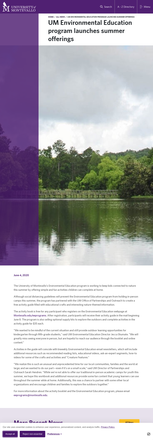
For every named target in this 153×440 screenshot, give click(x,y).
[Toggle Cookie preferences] (54, 434)
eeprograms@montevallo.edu (30, 395)
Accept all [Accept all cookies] (10, 434)
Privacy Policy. (108, 427)
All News (60, 17)
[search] (105, 7)
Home (51, 17)
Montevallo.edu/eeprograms (30, 315)
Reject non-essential (32, 434)
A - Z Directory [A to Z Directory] (125, 6)
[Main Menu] (145, 7)
